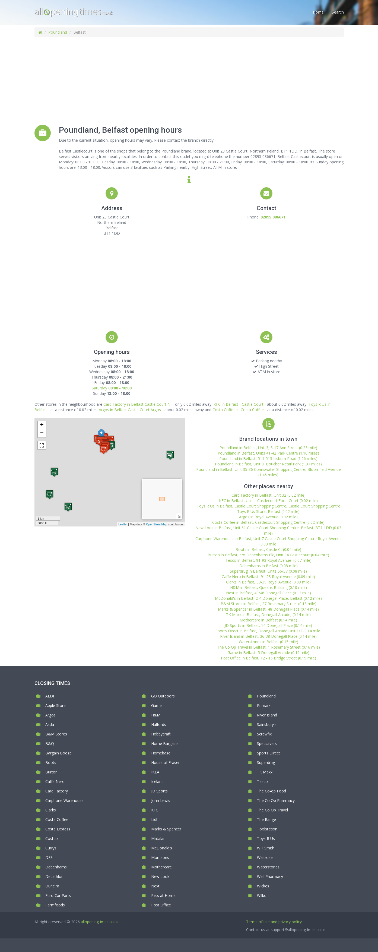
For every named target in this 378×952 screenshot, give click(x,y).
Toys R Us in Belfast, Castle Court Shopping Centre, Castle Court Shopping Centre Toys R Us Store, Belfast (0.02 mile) (268, 508)
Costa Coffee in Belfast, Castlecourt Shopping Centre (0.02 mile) (268, 522)
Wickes (263, 885)
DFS (49, 857)
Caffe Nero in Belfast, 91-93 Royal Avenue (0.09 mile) (268, 576)
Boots (50, 762)
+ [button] (41, 425)
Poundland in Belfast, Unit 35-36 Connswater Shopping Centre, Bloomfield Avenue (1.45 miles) (268, 472)
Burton (51, 772)
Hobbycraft (161, 734)
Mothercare (161, 867)
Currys (50, 848)
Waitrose (265, 857)
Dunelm (52, 885)
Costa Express (57, 829)
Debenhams (56, 867)
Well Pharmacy (270, 876)
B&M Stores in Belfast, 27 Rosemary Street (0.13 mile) (268, 603)
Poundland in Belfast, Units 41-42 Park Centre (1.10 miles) (268, 453)
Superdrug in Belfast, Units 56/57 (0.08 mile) (268, 571)
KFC (154, 810)
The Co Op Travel (272, 810)
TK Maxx (264, 772)
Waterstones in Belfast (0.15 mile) (268, 641)
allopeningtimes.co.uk (100, 921)
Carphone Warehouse (64, 800)
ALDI (49, 696)
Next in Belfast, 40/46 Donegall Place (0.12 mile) (268, 592)
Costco (51, 838)
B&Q (49, 743)
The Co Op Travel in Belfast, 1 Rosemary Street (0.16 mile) (268, 647)
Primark (264, 705)
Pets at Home (163, 895)
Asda (49, 724)
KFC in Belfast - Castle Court (238, 404)
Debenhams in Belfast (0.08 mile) (268, 565)
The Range (266, 819)
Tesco (262, 781)
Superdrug (266, 762)
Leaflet (122, 524)
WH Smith (265, 848)
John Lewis (160, 800)
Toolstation (267, 829)
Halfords (158, 724)
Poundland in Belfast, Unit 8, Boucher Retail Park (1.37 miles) (268, 464)
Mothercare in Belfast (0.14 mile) (268, 620)
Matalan (158, 838)
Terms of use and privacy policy (274, 921)
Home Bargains (165, 743)
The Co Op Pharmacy (276, 800)
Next (155, 885)
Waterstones (268, 867)
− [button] (41, 433)
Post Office (161, 904)
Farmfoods (55, 904)
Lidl (154, 819)
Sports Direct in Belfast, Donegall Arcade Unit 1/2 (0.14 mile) (268, 630)
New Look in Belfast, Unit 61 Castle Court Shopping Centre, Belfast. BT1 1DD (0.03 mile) (268, 530)
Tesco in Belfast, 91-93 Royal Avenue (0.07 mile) (268, 560)
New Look (160, 876)
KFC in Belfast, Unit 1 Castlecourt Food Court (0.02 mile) (268, 500)
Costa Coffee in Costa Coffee (238, 409)
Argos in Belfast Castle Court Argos (130, 409)
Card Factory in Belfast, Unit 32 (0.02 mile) (268, 495)
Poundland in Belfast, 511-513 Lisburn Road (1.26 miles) (268, 458)
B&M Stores (56, 734)
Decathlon (54, 876)
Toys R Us (266, 838)
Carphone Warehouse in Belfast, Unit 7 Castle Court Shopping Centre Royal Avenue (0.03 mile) (268, 541)
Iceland (157, 781)
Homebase (160, 753)
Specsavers (267, 743)
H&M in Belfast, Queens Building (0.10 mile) (268, 587)
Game (156, 705)
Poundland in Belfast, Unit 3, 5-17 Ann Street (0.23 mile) (268, 447)
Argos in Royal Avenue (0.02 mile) (268, 516)
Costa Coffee (56, 819)
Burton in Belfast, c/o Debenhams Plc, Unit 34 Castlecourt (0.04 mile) (268, 554)
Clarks (50, 810)
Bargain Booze (58, 753)
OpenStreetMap (156, 524)
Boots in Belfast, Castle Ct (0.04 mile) (268, 549)
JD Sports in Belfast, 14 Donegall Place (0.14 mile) (268, 625)
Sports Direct (268, 753)
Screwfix (264, 734)
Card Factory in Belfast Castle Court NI (137, 404)
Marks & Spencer (166, 829)
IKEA (155, 772)
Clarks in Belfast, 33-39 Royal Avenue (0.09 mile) (268, 582)
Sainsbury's (267, 724)
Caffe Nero (55, 781)
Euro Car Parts (58, 895)
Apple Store (55, 705)
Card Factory (56, 791)
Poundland (57, 32)
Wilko (261, 895)
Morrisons (160, 857)
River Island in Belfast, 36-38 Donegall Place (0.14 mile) (268, 636)
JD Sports (159, 791)
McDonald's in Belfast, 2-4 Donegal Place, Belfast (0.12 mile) (268, 598)
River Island (267, 715)
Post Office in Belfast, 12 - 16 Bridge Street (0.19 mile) (268, 658)
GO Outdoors (163, 696)
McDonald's (161, 848)
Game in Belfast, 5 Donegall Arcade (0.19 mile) (268, 652)
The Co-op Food (271, 791)
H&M (155, 715)
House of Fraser (165, 762)
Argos (50, 715)
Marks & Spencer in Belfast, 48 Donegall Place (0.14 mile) (268, 609)
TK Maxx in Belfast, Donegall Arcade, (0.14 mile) (268, 614)
